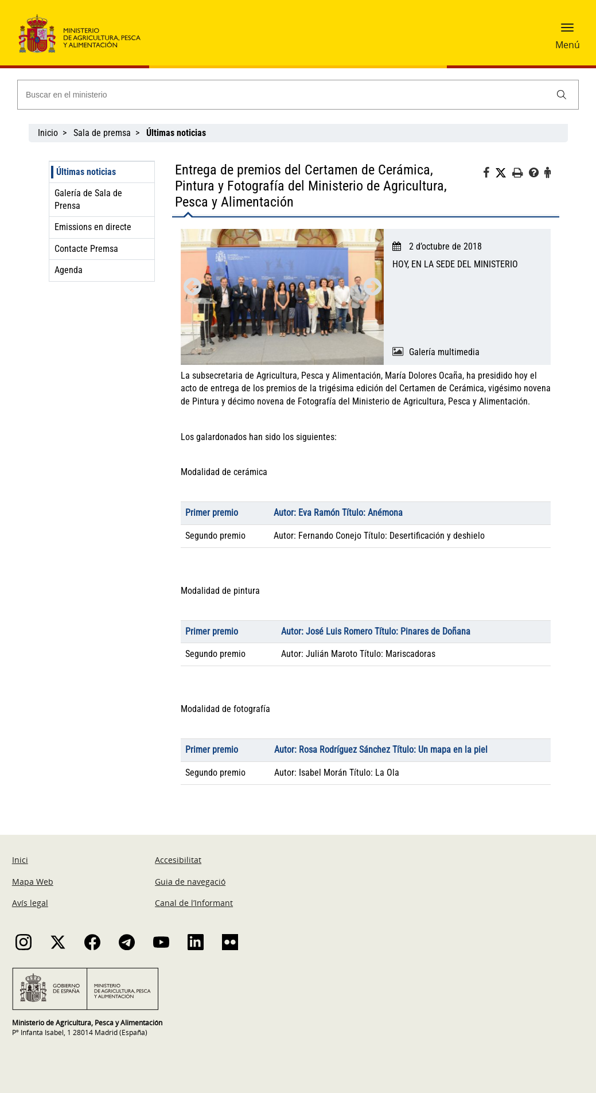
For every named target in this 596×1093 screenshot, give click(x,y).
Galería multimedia (444, 352)
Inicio (48, 132)
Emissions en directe (92, 226)
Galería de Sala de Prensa (88, 199)
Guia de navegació (190, 881)
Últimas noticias (86, 171)
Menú (567, 44)
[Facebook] (489, 174)
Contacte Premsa (86, 248)
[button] (567, 31)
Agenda (68, 270)
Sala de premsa (102, 132)
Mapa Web (32, 881)
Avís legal (30, 902)
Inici (20, 859)
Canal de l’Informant (194, 902)
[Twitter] (503, 173)
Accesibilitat (178, 859)
